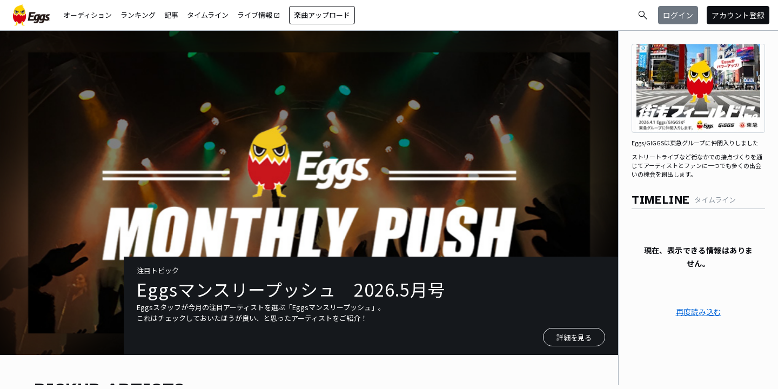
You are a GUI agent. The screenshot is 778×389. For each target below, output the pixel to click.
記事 (171, 15)
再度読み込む (698, 311)
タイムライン (208, 15)
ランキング (138, 15)
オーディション (87, 15)
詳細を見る (574, 337)
